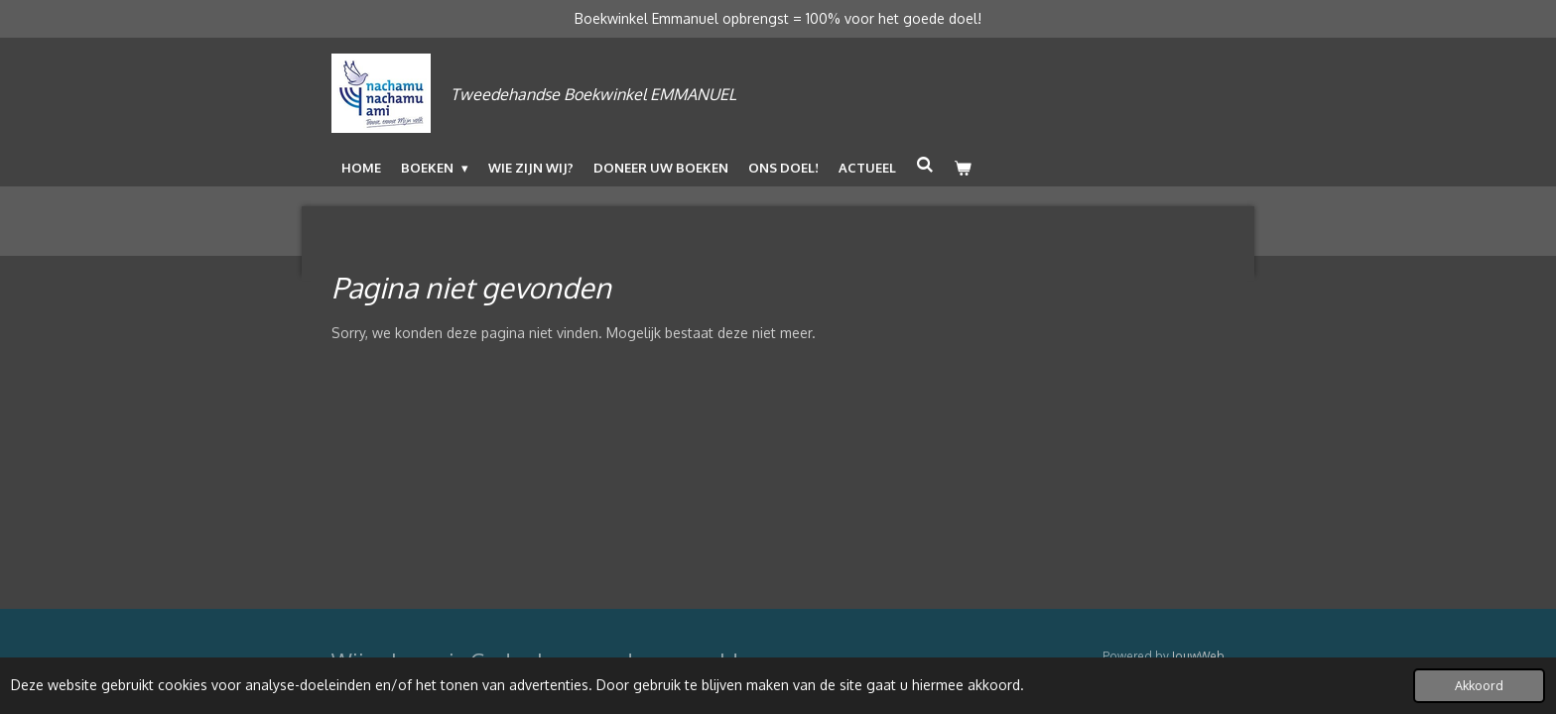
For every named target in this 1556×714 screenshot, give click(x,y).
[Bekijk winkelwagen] (962, 167)
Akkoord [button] (1479, 685)
